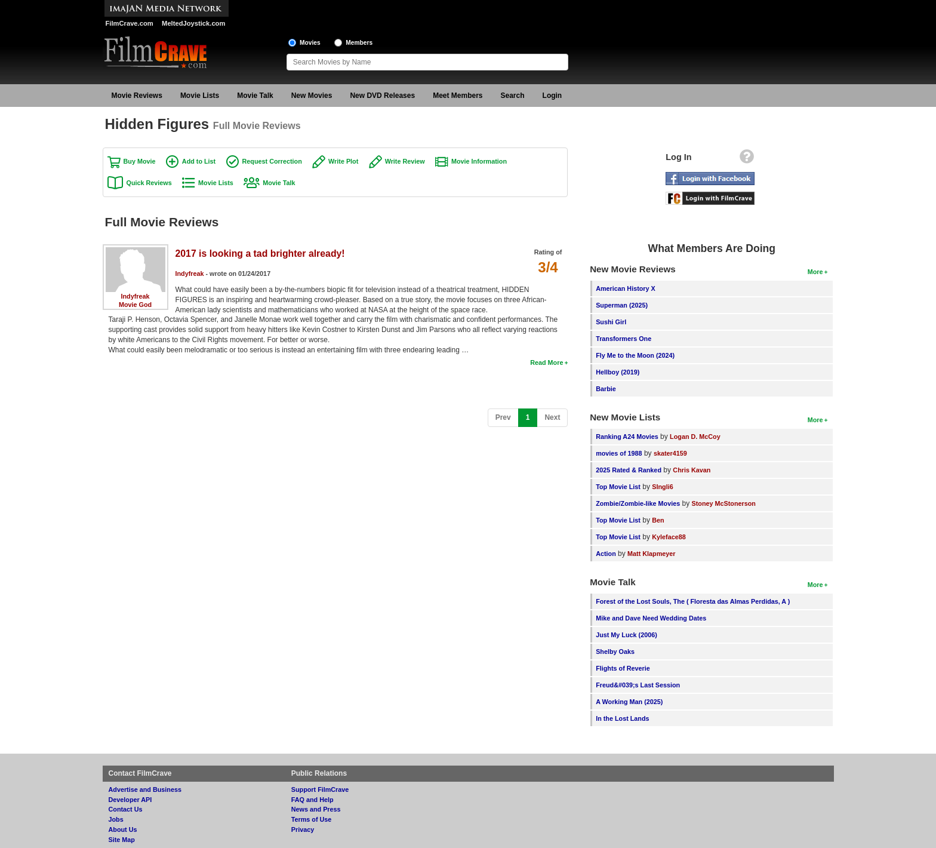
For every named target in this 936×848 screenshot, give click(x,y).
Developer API (130, 799)
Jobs (116, 819)
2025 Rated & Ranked (628, 470)
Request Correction (272, 161)
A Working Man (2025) (629, 701)
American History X (625, 288)
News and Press (316, 809)
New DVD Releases (382, 95)
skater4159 (670, 453)
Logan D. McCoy (695, 436)
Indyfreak (135, 296)
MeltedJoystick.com (193, 23)
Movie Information (479, 161)
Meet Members (457, 95)
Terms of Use (311, 819)
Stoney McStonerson (724, 503)
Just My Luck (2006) (626, 634)
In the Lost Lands (622, 718)
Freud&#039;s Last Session (638, 685)
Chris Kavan (691, 470)
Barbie (606, 388)
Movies (310, 42)
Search (513, 95)
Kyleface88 (668, 536)
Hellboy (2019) (617, 372)
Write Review (405, 161)
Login (552, 95)
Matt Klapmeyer (651, 553)
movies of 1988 (619, 453)
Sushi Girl (611, 321)
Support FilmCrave (320, 789)
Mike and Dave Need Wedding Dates (651, 618)
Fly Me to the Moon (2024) (635, 355)
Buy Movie (140, 161)
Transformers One (623, 338)
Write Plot (343, 161)
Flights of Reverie (623, 668)
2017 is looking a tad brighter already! (260, 253)
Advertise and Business (145, 789)
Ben (658, 520)
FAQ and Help (312, 799)
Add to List (198, 161)
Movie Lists (199, 95)
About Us (123, 829)
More (815, 271)
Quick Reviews (149, 182)
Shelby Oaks (615, 651)
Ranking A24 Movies (627, 436)
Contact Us (126, 809)
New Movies (311, 95)
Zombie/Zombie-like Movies (638, 503)
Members (359, 42)
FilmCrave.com (129, 23)
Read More (546, 362)
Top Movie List (618, 486)
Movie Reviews (137, 95)
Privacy (302, 829)
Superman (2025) (622, 305)
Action (606, 553)
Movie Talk (255, 95)
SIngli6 (662, 486)
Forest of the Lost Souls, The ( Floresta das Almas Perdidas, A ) (693, 601)
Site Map (122, 839)
